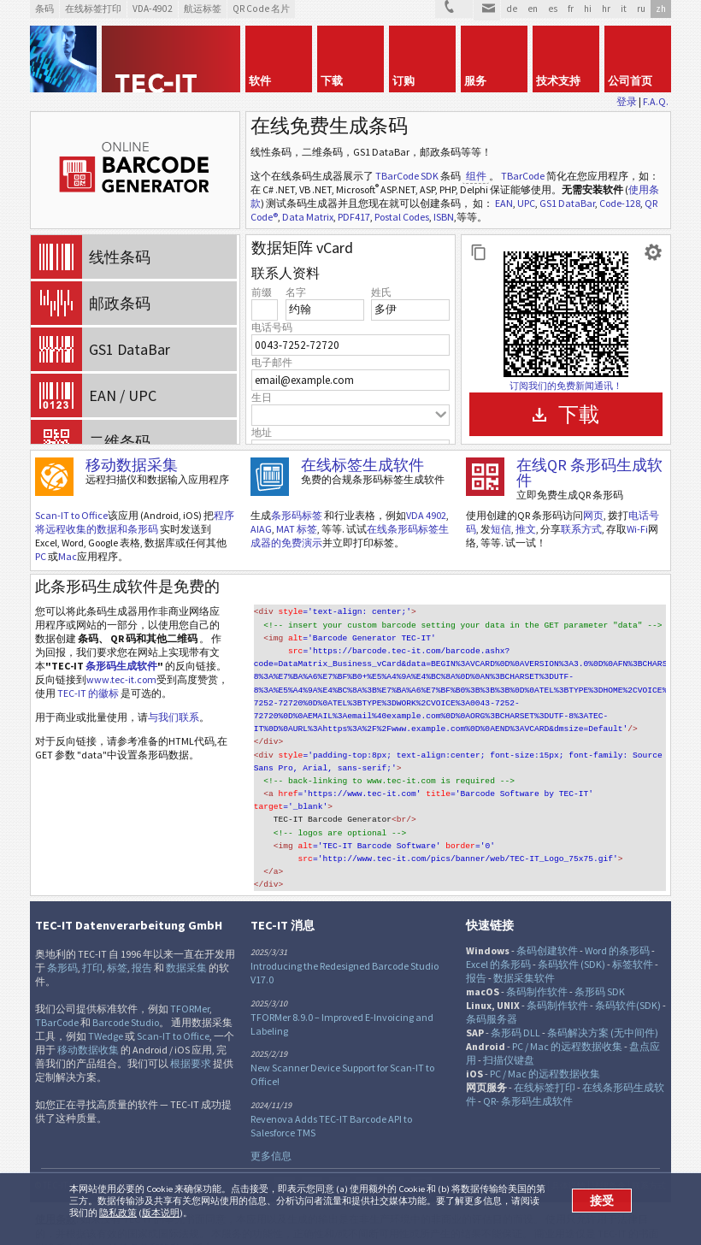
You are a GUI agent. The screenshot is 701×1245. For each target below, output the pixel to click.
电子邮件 (271, 362)
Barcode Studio (125, 1003)
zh (661, 9)
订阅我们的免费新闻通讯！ (566, 386)
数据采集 (186, 948)
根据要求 (190, 1044)
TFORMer (189, 989)
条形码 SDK (599, 972)
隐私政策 (118, 1212)
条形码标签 (296, 515)
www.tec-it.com (121, 679)
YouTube (394, 1168)
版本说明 (161, 1212)
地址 (261, 432)
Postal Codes (401, 216)
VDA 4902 (426, 515)
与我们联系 (173, 717)
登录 (626, 101)
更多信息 (271, 1136)
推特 (284, 1168)
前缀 (261, 292)
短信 (501, 528)
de (511, 9)
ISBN (443, 216)
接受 (602, 1200)
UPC (526, 203)
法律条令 (609, 1167)
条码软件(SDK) (628, 986)
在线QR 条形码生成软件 (589, 472)
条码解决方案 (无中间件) (602, 1013)
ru (641, 9)
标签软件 (632, 945)
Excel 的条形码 (498, 945)
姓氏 (381, 292)
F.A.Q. (656, 101)
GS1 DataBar (567, 203)
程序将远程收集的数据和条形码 (134, 522)
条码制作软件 (537, 972)
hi (588, 9)
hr (606, 9)
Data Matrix (307, 216)
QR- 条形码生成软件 (528, 1082)
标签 (117, 948)
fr (571, 9)
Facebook (312, 1168)
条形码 (62, 948)
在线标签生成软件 (362, 465)
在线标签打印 (544, 1068)
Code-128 (619, 203)
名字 (296, 292)
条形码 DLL (515, 1013)
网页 (593, 515)
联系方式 (581, 528)
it (624, 9)
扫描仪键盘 (508, 1041)
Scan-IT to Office (71, 515)
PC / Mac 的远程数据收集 (567, 1027)
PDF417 (354, 216)
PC (40, 556)
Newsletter (421, 1168)
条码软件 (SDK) (571, 945)
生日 (261, 397)
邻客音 (339, 1168)
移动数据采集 (131, 465)
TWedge (105, 1017)
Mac (67, 556)
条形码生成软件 (121, 665)
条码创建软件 (547, 931)
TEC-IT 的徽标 (88, 693)
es (552, 9)
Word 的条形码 (617, 931)
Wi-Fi (637, 528)
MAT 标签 (296, 528)
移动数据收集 (88, 1030)
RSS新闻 (366, 1168)
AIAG (261, 528)
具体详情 (568, 1167)
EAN (504, 203)
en (532, 9)
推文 (525, 528)
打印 (92, 948)
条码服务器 (491, 1000)
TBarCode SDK (407, 175)
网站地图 (528, 1167)
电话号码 (271, 327)
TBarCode (523, 175)
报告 (142, 948)
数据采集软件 (524, 959)
